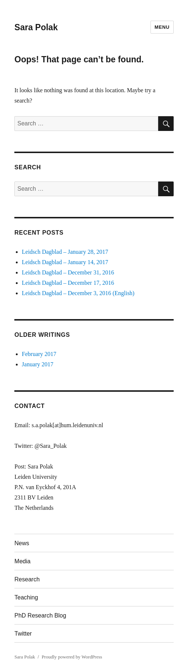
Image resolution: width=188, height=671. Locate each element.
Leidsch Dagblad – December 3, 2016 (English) (78, 293)
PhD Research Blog (40, 615)
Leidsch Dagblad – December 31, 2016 (68, 272)
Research (26, 579)
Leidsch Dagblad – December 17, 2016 (68, 283)
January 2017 (37, 364)
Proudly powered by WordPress (72, 657)
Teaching (26, 597)
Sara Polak (36, 27)
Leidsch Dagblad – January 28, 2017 (65, 252)
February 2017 (39, 354)
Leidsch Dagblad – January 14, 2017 (65, 262)
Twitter (23, 633)
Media (22, 561)
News (21, 543)
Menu (162, 27)
